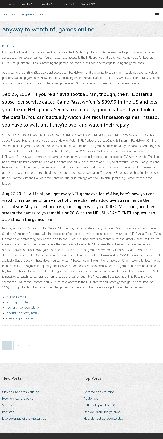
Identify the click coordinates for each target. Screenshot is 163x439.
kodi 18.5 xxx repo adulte (22, 307)
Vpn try (7, 405)
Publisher (8, 46)
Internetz (8, 412)
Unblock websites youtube (20, 392)
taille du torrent (16, 297)
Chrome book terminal (99, 392)
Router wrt (91, 398)
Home (10, 4)
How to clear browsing (18, 398)
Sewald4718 (27, 4)
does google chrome (19, 318)
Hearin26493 (68, 4)
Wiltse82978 (89, 4)
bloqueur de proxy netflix (22, 313)
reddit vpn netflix (17, 302)
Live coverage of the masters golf (25, 418)
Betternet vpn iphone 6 (99, 405)
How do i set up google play (103, 418)
